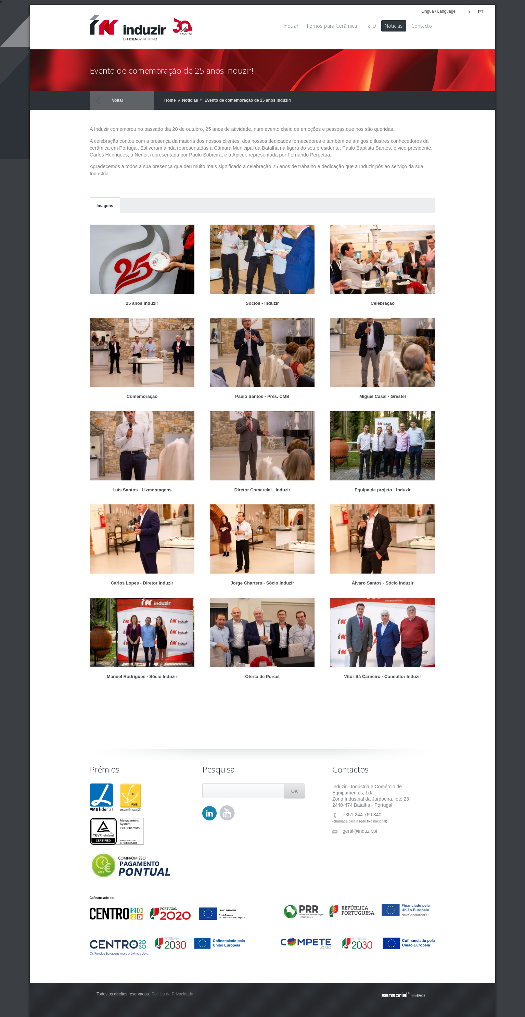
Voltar (117, 100)
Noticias (190, 100)
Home (170, 100)
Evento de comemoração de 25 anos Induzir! (247, 100)
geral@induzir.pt (354, 831)
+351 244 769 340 (356, 815)
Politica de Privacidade (172, 994)
